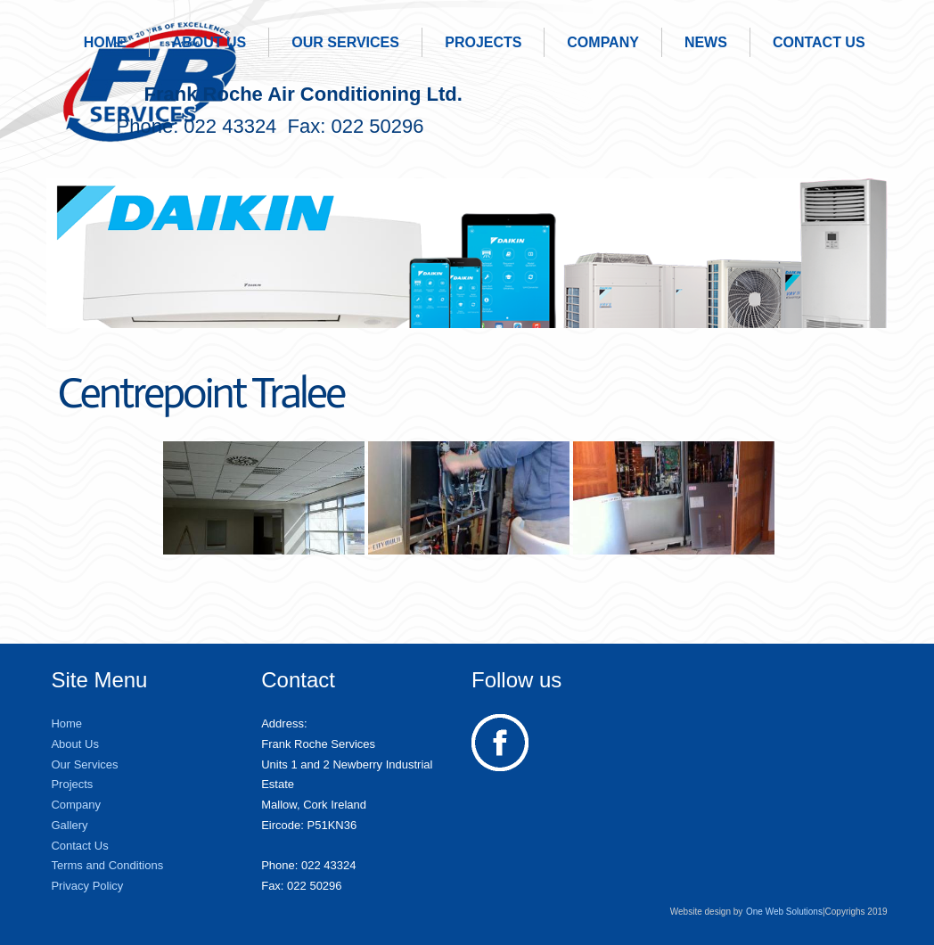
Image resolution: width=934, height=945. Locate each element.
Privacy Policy (87, 885)
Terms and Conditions (107, 865)
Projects (483, 42)
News (705, 42)
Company (603, 42)
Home (105, 42)
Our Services (345, 42)
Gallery (69, 825)
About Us (209, 42)
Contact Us (819, 42)
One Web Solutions (784, 911)
